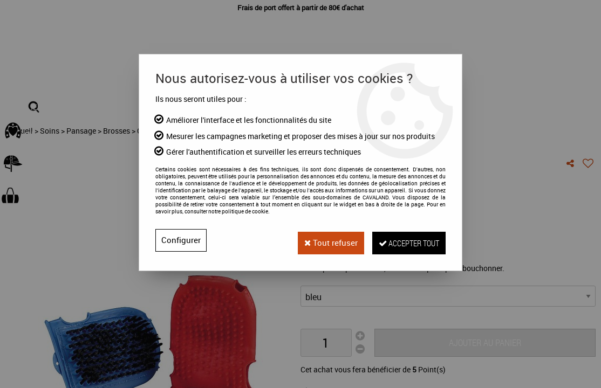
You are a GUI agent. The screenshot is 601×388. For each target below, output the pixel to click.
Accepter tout (404, 240)
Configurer (181, 240)
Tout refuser (318, 240)
